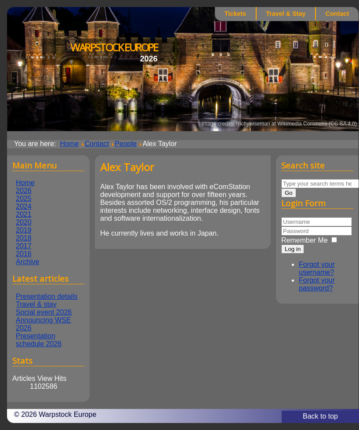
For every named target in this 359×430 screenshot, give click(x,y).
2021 (24, 214)
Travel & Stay (285, 13)
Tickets (235, 13)
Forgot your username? (317, 268)
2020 (24, 222)
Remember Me (304, 240)
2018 (24, 238)
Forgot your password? (317, 284)
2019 (24, 230)
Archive (27, 261)
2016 (24, 254)
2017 (24, 246)
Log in (293, 249)
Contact (337, 13)
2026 (24, 190)
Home (25, 182)
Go (289, 193)
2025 (24, 198)
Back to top (320, 416)
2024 (24, 206)
